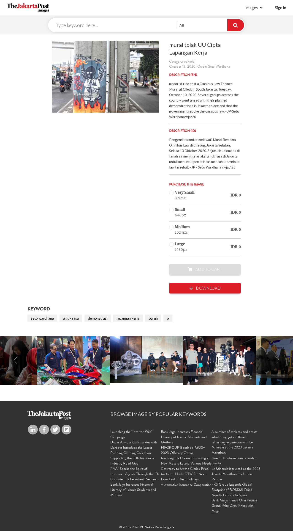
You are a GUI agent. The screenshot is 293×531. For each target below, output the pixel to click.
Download (205, 288)
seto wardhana (42, 318)
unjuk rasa (71, 318)
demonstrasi (97, 318)
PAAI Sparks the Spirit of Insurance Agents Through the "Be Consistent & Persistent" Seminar (135, 474)
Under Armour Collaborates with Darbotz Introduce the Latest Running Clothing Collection (133, 448)
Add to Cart (205, 269)
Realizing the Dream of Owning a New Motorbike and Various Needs (186, 461)
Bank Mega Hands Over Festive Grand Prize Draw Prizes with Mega (234, 505)
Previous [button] (16, 360)
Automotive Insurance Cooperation (186, 485)
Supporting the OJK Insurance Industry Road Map (132, 461)
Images (251, 7)
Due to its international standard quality (235, 461)
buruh (153, 318)
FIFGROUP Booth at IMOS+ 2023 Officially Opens (183, 450)
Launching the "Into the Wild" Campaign (131, 434)
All (181, 25)
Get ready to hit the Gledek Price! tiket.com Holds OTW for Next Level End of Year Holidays (185, 474)
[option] (146, 359)
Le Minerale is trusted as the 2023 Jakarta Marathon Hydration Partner (236, 474)
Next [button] (277, 360)
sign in (280, 7)
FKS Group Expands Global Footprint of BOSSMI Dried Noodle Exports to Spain (232, 490)
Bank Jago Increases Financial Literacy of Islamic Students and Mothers (133, 490)
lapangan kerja (128, 318)
